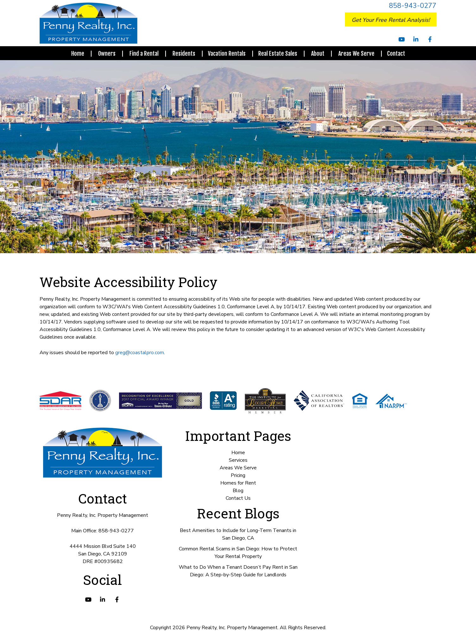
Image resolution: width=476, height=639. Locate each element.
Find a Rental (144, 53)
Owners (107, 53)
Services (238, 460)
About (317, 53)
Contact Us (238, 498)
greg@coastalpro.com (139, 352)
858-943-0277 (412, 5)
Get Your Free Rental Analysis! (391, 20)
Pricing (238, 475)
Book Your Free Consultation (409, 627)
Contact (396, 53)
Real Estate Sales (277, 53)
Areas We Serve (356, 53)
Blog (238, 490)
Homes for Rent (238, 482)
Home (77, 53)
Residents (183, 53)
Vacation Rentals (227, 53)
